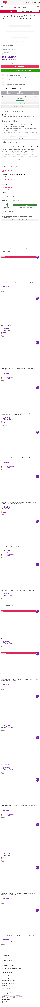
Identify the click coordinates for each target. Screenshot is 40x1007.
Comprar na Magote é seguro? (20, 103)
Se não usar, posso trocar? (20, 106)
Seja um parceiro (6, 988)
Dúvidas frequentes (6, 978)
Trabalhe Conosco (6, 960)
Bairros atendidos (6, 963)
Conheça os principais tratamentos (11, 968)
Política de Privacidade (7, 983)
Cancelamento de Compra (8, 980)
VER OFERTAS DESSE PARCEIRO (16, 200)
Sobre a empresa (6, 957)
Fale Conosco (5, 975)
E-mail (32, 92)
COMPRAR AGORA (20, 66)
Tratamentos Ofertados (7, 965)
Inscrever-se (20, 100)
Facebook (7, 92)
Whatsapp (20, 92)
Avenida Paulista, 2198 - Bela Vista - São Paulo (14, 214)
